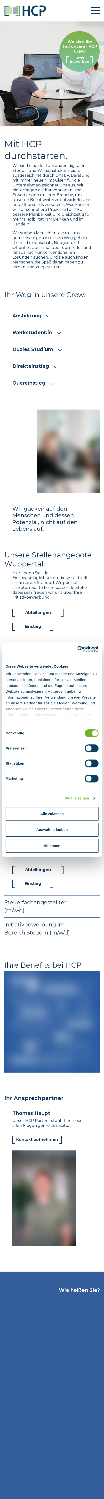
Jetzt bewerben (79, 59)
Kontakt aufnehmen (37, 1139)
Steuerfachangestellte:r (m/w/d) (52, 906)
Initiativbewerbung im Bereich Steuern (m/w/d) (52, 928)
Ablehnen (52, 846)
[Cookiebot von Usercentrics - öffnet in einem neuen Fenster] (77, 649)
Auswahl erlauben (52, 829)
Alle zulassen (52, 814)
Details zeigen (76, 798)
